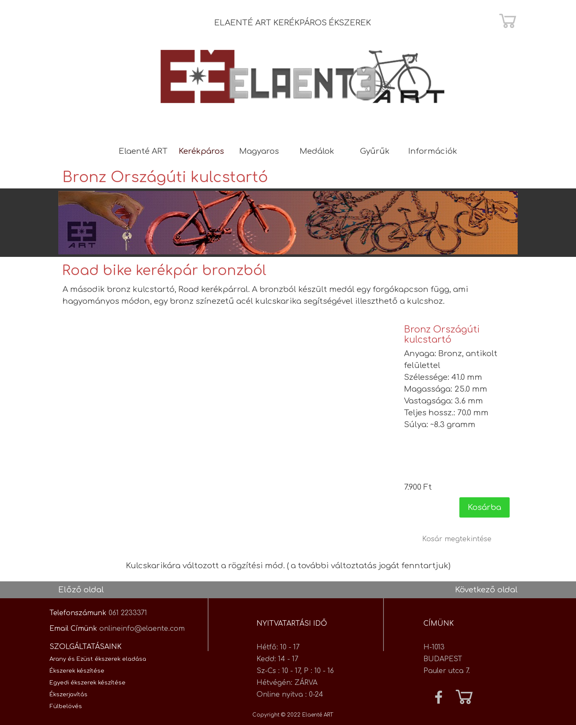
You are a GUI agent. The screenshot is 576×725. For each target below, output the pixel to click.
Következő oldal (486, 590)
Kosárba (484, 507)
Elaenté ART (143, 151)
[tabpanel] (303, 23)
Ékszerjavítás (68, 694)
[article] (457, 421)
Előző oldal (81, 590)
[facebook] (438, 697)
